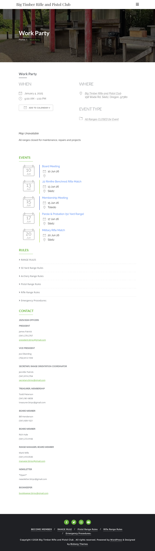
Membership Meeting (55, 197)
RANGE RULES (28, 259)
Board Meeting (51, 166)
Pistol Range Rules (31, 284)
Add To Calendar (36, 107)
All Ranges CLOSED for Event (102, 119)
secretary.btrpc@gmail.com (32, 380)
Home (22, 39)
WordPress (116, 539)
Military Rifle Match (53, 230)
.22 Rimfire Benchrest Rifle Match (62, 181)
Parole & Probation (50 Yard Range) (63, 214)
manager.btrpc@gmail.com (32, 461)
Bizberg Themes (79, 544)
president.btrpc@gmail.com (32, 339)
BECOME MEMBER (41, 529)
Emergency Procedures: (34, 300)
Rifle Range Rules (30, 292)
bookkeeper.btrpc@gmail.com (33, 493)
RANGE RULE (64, 529)
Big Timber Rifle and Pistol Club (103, 93)
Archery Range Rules (32, 276)
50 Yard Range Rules (32, 267)
